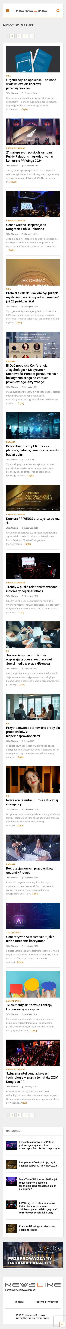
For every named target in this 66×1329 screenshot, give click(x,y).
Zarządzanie (13, 933)
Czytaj (24, 109)
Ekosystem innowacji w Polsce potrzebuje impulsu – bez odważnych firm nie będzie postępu (39, 1145)
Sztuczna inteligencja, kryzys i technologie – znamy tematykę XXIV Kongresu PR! (32, 1078)
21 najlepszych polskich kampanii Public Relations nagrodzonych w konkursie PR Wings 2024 (29, 156)
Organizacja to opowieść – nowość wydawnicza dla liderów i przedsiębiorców (31, 84)
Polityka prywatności (47, 1301)
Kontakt (19, 1301)
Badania (10, 361)
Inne (8, 76)
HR (7, 651)
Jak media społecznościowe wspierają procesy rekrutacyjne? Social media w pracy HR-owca (29, 659)
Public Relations (16, 148)
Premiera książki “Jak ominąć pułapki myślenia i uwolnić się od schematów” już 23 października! (32, 297)
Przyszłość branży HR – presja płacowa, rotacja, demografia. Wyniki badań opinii (32, 450)
